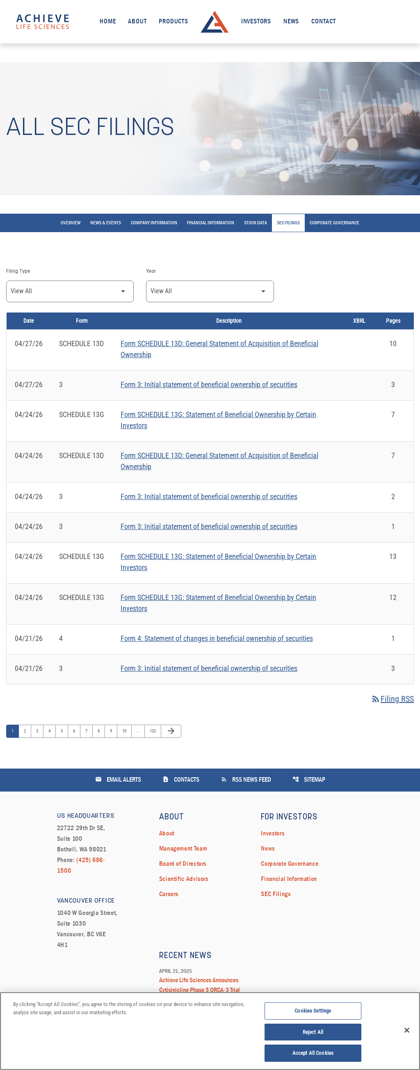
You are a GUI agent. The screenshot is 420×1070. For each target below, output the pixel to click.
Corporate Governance (334, 223)
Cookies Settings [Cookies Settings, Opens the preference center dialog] (312, 1014)
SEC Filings (288, 223)
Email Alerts (118, 779)
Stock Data (255, 223)
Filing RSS (392, 699)
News (291, 22)
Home (108, 22)
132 (153, 731)
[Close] (407, 1034)
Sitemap (308, 779)
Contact (323, 22)
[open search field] (397, 21)
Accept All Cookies (312, 1057)
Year (151, 271)
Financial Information (210, 223)
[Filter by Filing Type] (70, 291)
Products (173, 22)
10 (126, 731)
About (137, 22)
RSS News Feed (246, 779)
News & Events (105, 223)
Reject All (313, 1036)
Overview (70, 223)
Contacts (180, 779)
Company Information (154, 223)
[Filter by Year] (210, 291)
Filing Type (18, 271)
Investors (256, 22)
